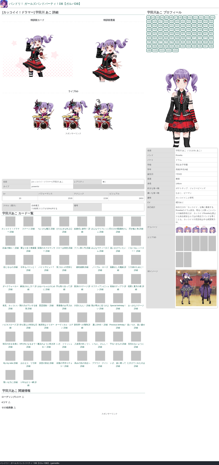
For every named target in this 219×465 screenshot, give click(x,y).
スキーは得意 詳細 (64, 242)
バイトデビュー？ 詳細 (46, 263)
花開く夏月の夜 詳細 (136, 282)
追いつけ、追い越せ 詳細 (136, 320)
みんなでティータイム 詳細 (100, 244)
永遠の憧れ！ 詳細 (10, 242)
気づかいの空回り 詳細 (64, 263)
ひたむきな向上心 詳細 (64, 225)
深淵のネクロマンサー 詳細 (46, 244)
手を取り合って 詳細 (64, 282)
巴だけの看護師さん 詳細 (118, 225)
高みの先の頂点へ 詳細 (82, 359)
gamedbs (55, 463)
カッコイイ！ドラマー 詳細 (10, 225)
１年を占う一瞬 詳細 (28, 378)
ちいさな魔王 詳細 (46, 223)
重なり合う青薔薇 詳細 (28, 244)
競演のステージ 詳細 (82, 282)
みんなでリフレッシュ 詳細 (100, 225)
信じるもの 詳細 (10, 261)
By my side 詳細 (10, 357)
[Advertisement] (73, 156)
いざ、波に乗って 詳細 (118, 359)
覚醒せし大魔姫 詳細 (118, 263)
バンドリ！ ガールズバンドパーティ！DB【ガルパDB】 (45, 3)
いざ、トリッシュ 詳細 (64, 340)
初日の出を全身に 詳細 (10, 340)
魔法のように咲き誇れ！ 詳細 (46, 340)
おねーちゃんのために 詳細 (46, 282)
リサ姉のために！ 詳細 (136, 263)
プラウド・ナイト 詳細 (100, 359)
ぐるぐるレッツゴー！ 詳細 (136, 244)
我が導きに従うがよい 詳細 (100, 301)
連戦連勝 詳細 (82, 261)
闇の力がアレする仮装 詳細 (28, 301)
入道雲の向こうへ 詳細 (82, 340)
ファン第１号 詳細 (82, 242)
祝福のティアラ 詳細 (118, 282)
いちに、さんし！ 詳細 (100, 340)
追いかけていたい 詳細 (118, 244)
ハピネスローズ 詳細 (10, 320)
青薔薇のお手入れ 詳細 (64, 301)
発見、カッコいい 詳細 (10, 301)
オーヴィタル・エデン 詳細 (64, 320)
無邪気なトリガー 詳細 (46, 320)
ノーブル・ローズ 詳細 (100, 263)
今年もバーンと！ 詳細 (28, 263)
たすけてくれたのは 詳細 (136, 359)
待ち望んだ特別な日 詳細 (28, 320)
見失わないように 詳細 (136, 340)
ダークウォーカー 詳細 (10, 282)
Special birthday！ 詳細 (118, 301)
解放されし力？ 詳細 (28, 282)
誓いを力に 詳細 (10, 376)
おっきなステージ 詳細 (136, 301)
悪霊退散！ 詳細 (46, 300)
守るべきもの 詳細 (118, 338)
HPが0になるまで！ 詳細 (28, 340)
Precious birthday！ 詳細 (118, 320)
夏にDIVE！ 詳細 (100, 319)
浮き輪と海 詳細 (136, 223)
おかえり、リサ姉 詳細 (28, 359)
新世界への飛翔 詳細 (82, 320)
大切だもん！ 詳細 (82, 300)
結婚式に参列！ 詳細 (82, 225)
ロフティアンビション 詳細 (100, 282)
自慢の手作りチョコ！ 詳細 (64, 359)
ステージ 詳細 (28, 223)
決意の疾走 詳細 (46, 357)
